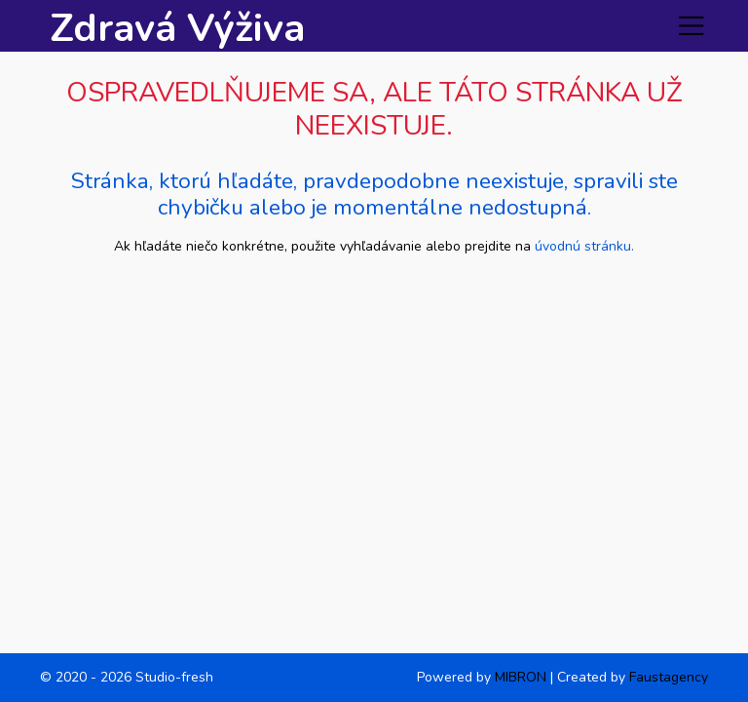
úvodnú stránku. (584, 246)
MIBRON (520, 677)
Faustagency (668, 677)
